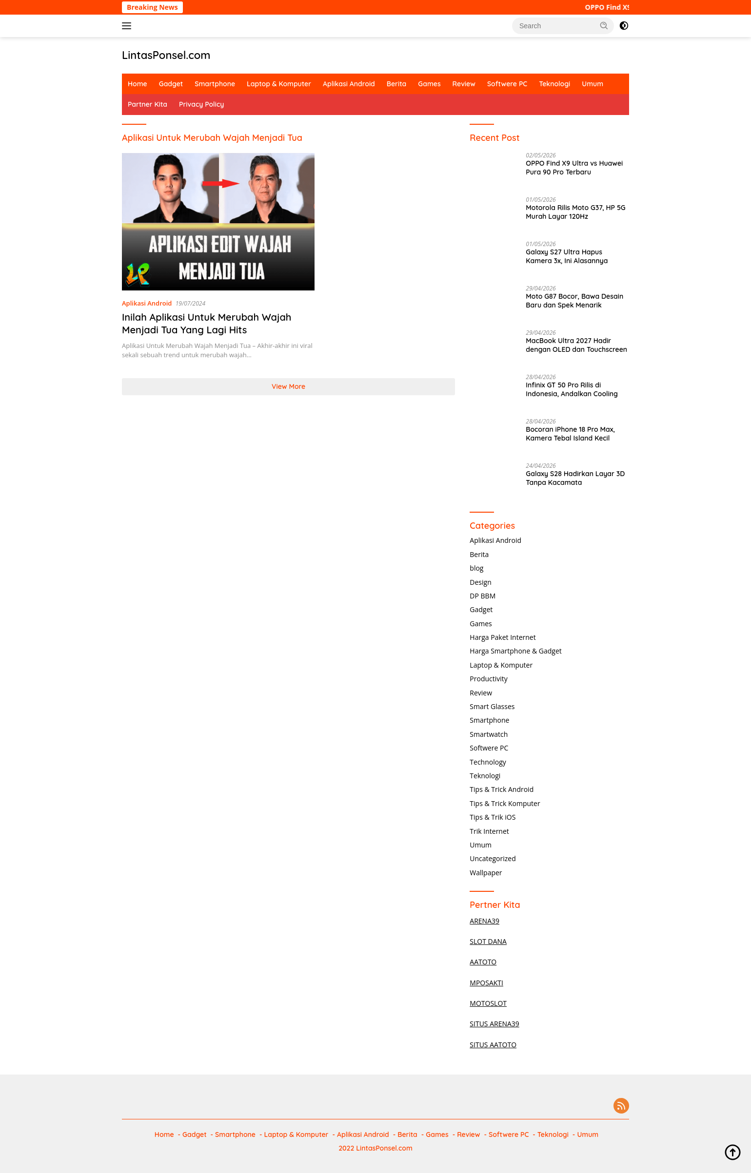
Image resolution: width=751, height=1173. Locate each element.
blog (476, 568)
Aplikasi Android (349, 83)
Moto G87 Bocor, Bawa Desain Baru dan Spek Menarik (574, 300)
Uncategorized (492, 858)
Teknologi (554, 83)
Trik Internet (489, 831)
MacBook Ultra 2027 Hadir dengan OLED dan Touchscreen (576, 345)
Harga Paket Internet (502, 637)
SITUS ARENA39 (494, 1023)
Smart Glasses (492, 706)
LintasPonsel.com (166, 55)
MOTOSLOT (488, 1003)
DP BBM (482, 595)
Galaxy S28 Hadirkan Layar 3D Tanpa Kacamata (575, 478)
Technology (488, 762)
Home (137, 83)
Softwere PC (507, 83)
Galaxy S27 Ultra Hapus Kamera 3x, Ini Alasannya (567, 256)
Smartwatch (489, 734)
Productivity (488, 678)
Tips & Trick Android (502, 789)
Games (429, 83)
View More (288, 386)
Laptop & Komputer (279, 83)
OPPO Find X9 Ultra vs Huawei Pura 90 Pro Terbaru (574, 167)
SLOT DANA (488, 941)
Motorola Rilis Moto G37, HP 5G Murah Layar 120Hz (575, 212)
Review (464, 83)
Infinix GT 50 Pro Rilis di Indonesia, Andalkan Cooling (572, 389)
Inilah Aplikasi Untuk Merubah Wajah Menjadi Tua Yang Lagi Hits (206, 323)
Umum (592, 83)
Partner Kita (147, 104)
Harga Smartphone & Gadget (515, 650)
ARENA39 (484, 920)
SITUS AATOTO (493, 1044)
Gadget (171, 83)
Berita (396, 83)
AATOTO (483, 961)
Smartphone (215, 83)
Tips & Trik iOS (492, 817)
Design (480, 582)
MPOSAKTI (486, 982)
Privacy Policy (201, 104)
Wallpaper (486, 872)
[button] (604, 25)
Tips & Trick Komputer (505, 803)
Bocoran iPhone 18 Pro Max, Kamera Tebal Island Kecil (570, 433)
